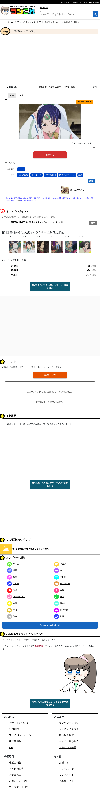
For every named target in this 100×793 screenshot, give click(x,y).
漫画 (80, 175)
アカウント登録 (67, 747)
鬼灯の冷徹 (23, 175)
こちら (17, 200)
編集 (91, 181)
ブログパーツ (66, 768)
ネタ (12, 610)
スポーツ (14, 590)
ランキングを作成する (50, 625)
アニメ (21, 169)
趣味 (59, 596)
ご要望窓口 (15, 775)
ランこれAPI (66, 775)
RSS (11, 747)
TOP (12, 22)
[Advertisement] (50, 59)
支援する (64, 762)
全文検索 (44, 7)
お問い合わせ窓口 (19, 781)
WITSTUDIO (50, 175)
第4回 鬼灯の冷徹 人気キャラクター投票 (57, 22)
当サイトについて (19, 723)
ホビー (13, 583)
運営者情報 (15, 741)
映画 (12, 577)
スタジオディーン (67, 175)
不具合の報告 (16, 768)
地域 (59, 616)
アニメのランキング (26, 22)
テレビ (60, 577)
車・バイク (62, 583)
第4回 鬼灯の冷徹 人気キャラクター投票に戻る (50, 286)
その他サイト (66, 781)
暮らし (60, 603)
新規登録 (39, 646)
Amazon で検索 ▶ (85, 101)
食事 (12, 603)
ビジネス (61, 610)
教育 (12, 616)
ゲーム (13, 564)
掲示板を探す (66, 735)
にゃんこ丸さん (77, 190)
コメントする (50, 375)
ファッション (16, 596)
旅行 (59, 590)
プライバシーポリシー (21, 735)
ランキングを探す (69, 723)
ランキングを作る (69, 729)
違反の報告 (15, 762)
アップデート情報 (19, 787)
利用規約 (14, 729)
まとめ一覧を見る (69, 741)
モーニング (36, 175)
